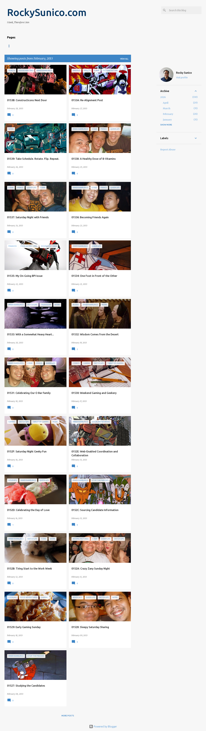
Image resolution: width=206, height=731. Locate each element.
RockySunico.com (47, 12)
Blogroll (40, 46)
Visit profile (182, 77)
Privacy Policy (60, 46)
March (166, 108)
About (24, 46)
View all (124, 59)
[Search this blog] (184, 10)
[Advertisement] (143, 113)
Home (10, 46)
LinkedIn (80, 46)
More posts (67, 716)
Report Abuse (167, 149)
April (165, 102)
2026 (163, 97)
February (168, 114)
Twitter (96, 46)
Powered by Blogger (103, 726)
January (167, 119)
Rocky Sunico (184, 72)
